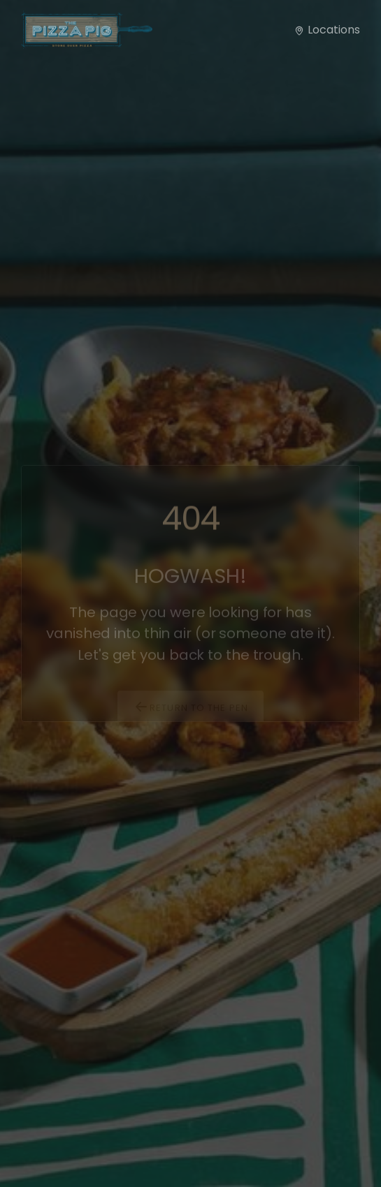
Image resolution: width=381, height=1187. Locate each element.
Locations (327, 30)
